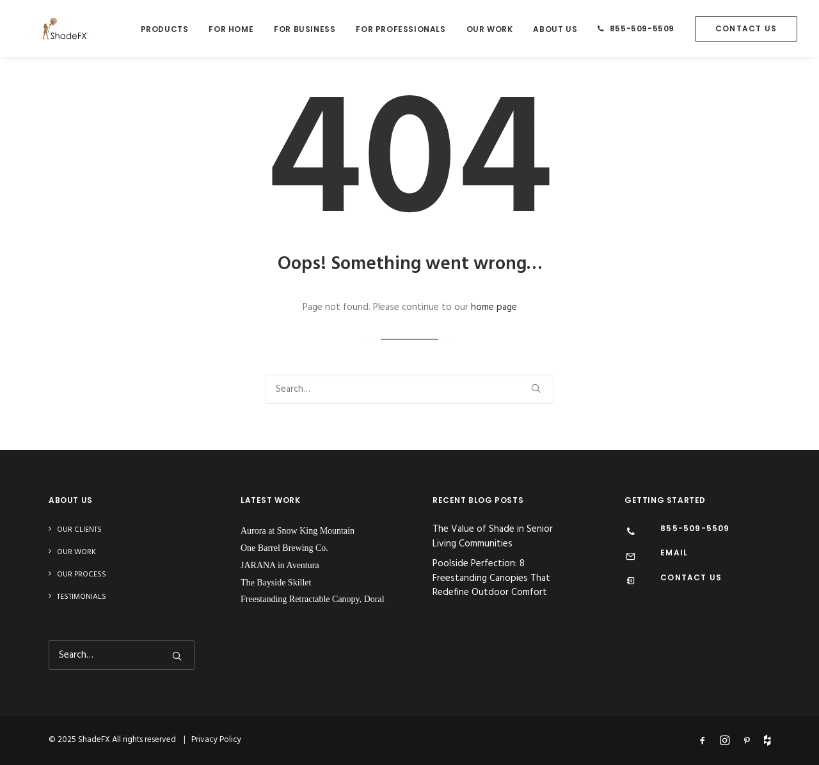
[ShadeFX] (45, 28)
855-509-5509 (642, 28)
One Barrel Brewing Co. (284, 548)
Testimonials (81, 597)
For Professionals (400, 29)
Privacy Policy (216, 739)
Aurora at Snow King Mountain (297, 531)
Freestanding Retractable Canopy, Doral (313, 599)
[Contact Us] (630, 582)
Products (165, 29)
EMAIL (674, 552)
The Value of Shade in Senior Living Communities (493, 536)
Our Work (489, 29)
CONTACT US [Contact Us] (691, 577)
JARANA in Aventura (280, 565)
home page (494, 307)
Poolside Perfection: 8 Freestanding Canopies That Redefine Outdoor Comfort (491, 578)
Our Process (81, 574)
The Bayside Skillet (276, 582)
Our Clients (79, 529)
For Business (304, 29)
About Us (555, 29)
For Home (231, 29)
